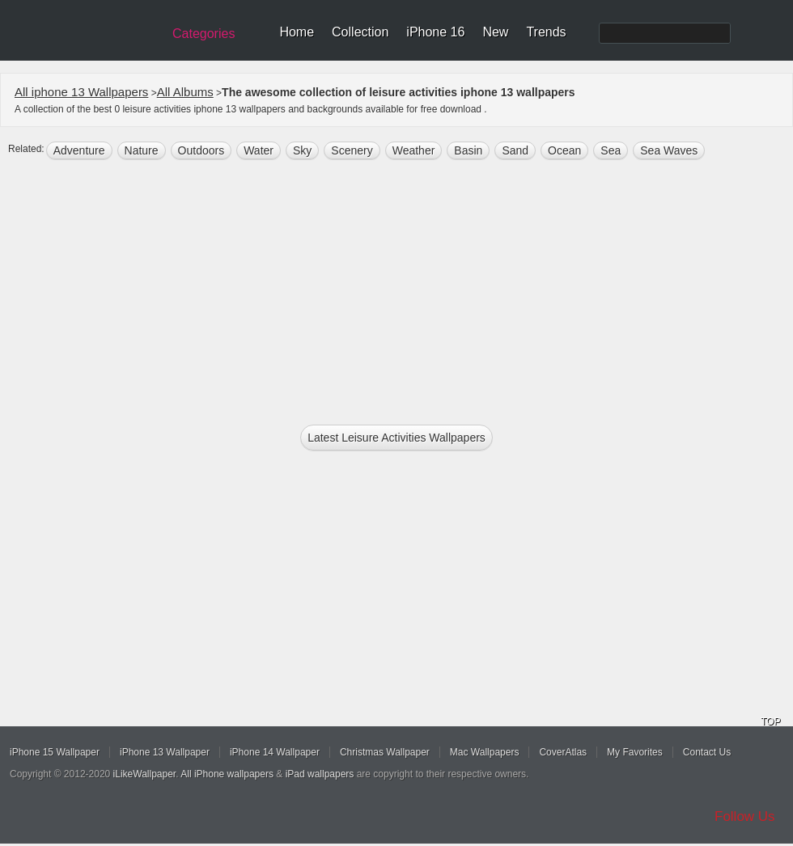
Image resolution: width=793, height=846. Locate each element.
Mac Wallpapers (484, 752)
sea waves (669, 150)
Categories (203, 33)
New (495, 32)
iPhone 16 (435, 32)
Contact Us (707, 752)
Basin (468, 150)
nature (142, 150)
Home (296, 32)
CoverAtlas (563, 752)
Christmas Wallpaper (385, 752)
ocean (564, 150)
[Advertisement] (396, 289)
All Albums (185, 92)
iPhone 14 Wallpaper (275, 752)
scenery (351, 150)
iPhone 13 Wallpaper (165, 752)
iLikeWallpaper (144, 774)
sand (515, 150)
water (259, 150)
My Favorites (635, 752)
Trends (546, 32)
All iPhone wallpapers (227, 774)
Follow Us (745, 816)
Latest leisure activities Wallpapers (396, 437)
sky (302, 150)
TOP (770, 721)
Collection (360, 32)
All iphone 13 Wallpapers (81, 92)
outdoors (201, 150)
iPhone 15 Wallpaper (55, 752)
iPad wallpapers (320, 774)
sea (610, 150)
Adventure (79, 150)
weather (413, 150)
